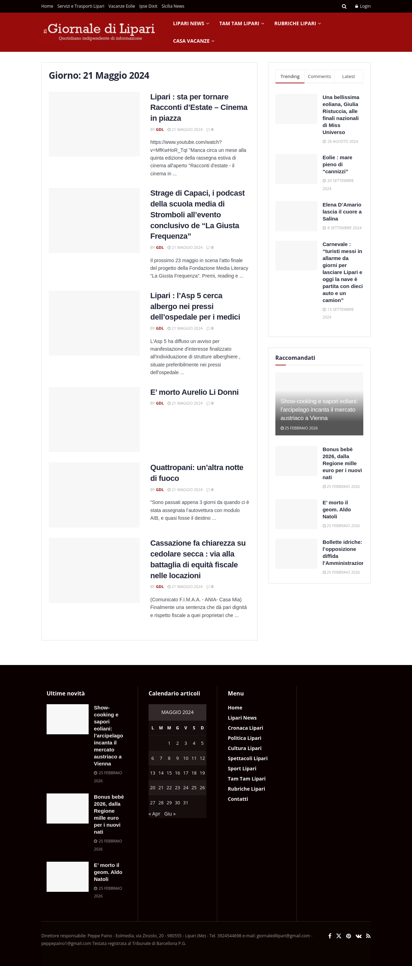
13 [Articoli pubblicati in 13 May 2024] (152, 773)
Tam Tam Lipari (239, 23)
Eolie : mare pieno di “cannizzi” (337, 164)
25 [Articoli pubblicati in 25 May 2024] (194, 787)
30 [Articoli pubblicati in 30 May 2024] (177, 802)
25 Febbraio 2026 (299, 427)
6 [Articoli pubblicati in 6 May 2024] (152, 758)
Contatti (238, 799)
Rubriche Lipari (295, 23)
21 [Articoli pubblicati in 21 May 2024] (161, 787)
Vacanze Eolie (122, 6)
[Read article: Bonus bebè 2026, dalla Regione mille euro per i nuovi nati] (296, 461)
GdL (160, 129)
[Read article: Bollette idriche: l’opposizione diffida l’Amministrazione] (296, 554)
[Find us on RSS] (368, 936)
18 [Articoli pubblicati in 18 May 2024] (194, 773)
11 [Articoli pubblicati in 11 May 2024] (194, 758)
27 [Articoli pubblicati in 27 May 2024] (152, 802)
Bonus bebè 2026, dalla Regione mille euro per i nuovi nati (342, 463)
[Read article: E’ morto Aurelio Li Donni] (94, 419)
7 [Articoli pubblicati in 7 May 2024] (161, 758)
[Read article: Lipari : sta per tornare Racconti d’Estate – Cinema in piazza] (94, 124)
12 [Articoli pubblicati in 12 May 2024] (202, 758)
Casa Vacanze (191, 40)
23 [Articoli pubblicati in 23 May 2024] (177, 787)
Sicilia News (173, 6)
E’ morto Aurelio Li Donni (194, 392)
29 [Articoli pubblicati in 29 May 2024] (169, 802)
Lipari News (188, 23)
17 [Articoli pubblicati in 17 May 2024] (185, 773)
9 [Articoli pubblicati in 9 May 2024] (177, 758)
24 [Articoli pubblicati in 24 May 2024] (185, 787)
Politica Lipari (244, 738)
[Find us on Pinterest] (348, 936)
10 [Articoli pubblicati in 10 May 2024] (185, 758)
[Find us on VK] (359, 936)
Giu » (170, 813)
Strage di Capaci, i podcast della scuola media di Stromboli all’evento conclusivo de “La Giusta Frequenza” (197, 214)
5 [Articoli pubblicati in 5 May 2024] (202, 743)
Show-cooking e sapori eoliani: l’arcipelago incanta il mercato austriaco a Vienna (319, 409)
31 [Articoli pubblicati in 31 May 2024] (185, 802)
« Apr (154, 813)
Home (47, 6)
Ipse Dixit (148, 6)
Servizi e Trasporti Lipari (80, 6)
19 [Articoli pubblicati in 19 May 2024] (202, 773)
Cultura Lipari (244, 748)
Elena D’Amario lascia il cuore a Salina (342, 212)
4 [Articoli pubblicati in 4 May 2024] (194, 743)
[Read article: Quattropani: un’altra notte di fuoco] (94, 494)
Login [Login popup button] (363, 6)
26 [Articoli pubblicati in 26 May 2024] (202, 787)
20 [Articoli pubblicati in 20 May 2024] (152, 787)
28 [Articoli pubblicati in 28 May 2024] (161, 802)
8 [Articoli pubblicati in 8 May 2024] (169, 758)
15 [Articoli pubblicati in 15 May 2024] (169, 773)
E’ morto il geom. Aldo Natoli (337, 509)
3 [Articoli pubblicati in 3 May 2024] (186, 743)
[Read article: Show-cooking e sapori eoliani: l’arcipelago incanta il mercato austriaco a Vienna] (68, 719)
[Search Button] (344, 6)
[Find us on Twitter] (339, 936)
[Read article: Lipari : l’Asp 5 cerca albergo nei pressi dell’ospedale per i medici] (94, 323)
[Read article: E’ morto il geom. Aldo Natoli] (296, 514)
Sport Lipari (242, 768)
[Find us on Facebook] (329, 936)
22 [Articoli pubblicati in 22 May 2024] (169, 787)
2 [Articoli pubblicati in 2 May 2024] (177, 743)
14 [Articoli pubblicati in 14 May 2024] (161, 773)
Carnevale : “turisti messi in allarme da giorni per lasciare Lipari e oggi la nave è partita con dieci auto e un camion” (343, 272)
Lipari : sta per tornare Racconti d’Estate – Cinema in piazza (198, 107)
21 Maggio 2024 (184, 129)
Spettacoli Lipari (248, 758)
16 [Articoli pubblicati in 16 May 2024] (177, 773)
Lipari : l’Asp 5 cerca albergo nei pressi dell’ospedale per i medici (195, 306)
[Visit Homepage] (99, 32)
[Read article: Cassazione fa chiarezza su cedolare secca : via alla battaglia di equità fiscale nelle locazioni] (94, 570)
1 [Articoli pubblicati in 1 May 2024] (169, 743)
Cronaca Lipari (245, 727)
